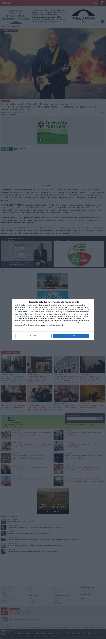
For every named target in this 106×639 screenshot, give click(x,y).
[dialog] (53, 319)
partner (30, 305)
